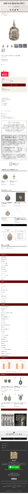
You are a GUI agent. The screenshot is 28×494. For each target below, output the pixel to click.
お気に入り (3, 64)
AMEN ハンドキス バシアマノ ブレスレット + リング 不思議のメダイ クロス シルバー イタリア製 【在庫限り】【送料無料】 (20, 218)
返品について (4, 88)
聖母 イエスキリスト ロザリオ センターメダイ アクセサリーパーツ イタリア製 (20, 403)
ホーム (2, 14)
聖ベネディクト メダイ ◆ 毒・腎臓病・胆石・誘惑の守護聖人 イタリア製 (7, 203)
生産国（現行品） (6, 15)
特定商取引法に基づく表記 (6, 89)
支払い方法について (10, 485)
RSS (13, 487)
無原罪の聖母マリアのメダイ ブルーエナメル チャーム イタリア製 (20, 387)
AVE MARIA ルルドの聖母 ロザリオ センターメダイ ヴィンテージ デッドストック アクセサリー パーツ (7, 387)
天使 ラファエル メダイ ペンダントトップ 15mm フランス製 (7, 218)
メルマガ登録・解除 (18, 486)
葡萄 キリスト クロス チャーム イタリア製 (14, 181)
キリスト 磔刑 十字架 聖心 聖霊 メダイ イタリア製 (7, 403)
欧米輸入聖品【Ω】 (4, 13)
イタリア (10, 15)
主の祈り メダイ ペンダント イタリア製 (5, 181)
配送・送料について (15, 485)
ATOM (15, 487)
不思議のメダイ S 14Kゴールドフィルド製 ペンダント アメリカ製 (20, 203)
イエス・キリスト (6, 14)
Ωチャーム (8, 13)
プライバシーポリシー (12, 486)
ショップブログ (23, 486)
